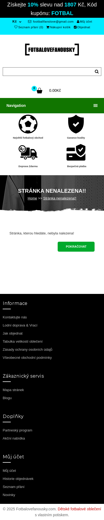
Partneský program (17, 430)
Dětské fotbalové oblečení (79, 509)
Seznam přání (14, 487)
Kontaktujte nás (15, 317)
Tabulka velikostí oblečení (23, 341)
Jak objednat (13, 333)
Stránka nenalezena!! (59, 198)
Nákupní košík (58, 27)
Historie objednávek (18, 479)
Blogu (7, 398)
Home (32, 198)
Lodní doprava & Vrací (20, 325)
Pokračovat (76, 246)
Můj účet (84, 21)
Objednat (82, 27)
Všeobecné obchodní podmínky (27, 358)
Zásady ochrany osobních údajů (27, 349)
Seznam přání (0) (28, 27)
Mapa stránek (13, 390)
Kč (14, 21)
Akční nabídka (14, 438)
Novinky (9, 495)
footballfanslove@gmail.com (51, 21)
